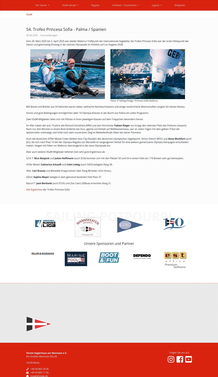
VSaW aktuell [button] (69, 5)
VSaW (29, 14)
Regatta (95, 5)
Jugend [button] (156, 5)
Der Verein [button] (41, 5)
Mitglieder (180, 5)
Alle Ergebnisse (34, 189)
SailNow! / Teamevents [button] (124, 5)
